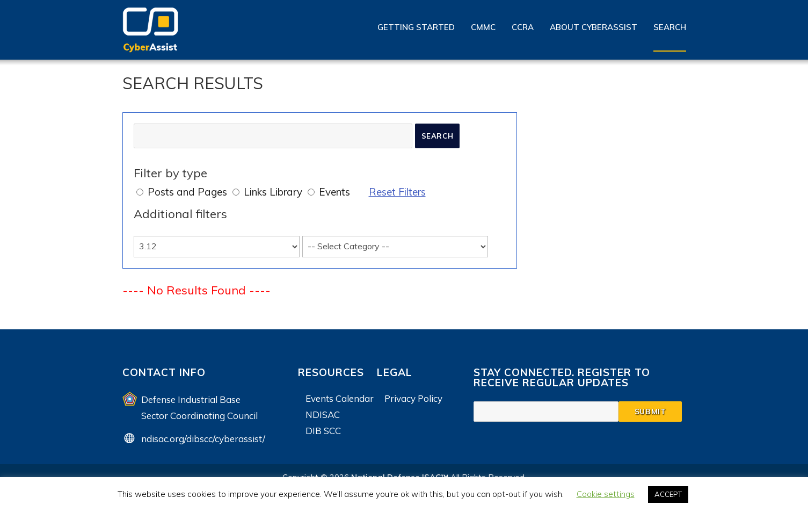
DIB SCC (323, 430)
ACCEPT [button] (668, 494)
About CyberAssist (593, 27)
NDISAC (322, 414)
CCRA (523, 27)
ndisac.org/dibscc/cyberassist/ (203, 438)
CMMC (483, 27)
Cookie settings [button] (606, 494)
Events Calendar (339, 398)
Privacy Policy (413, 398)
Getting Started (416, 27)
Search (669, 27)
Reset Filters (397, 191)
